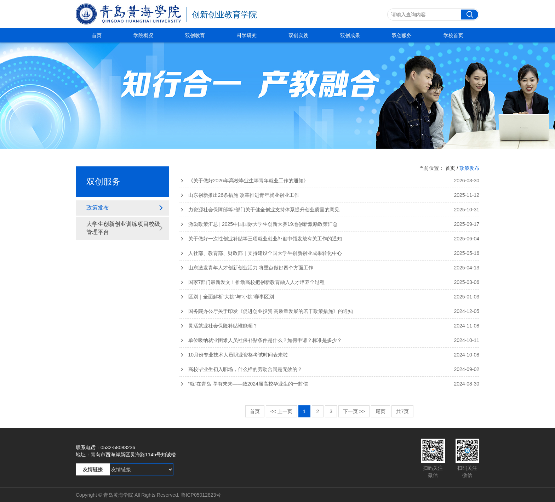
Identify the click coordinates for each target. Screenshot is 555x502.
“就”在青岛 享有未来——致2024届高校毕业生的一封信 (329, 383)
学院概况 (143, 35)
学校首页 (453, 35)
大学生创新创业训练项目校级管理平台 (125, 228)
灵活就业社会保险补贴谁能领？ (329, 325)
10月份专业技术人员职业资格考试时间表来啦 (329, 354)
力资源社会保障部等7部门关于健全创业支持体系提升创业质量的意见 (329, 209)
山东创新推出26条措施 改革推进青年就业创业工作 (329, 195)
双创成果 (350, 35)
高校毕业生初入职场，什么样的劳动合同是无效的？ (329, 369)
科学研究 (247, 35)
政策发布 (125, 208)
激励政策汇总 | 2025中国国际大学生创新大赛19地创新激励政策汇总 (329, 224)
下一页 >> (354, 411)
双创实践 (298, 35)
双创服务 (402, 35)
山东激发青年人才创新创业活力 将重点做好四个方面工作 (329, 267)
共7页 (402, 411)
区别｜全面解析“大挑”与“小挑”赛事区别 (329, 296)
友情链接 (93, 469)
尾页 (380, 411)
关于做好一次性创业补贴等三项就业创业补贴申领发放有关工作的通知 (329, 238)
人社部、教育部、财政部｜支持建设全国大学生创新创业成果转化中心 (329, 253)
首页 (97, 35)
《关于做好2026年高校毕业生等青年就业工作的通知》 (329, 180)
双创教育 (195, 35)
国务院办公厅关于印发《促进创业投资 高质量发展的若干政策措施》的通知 (329, 311)
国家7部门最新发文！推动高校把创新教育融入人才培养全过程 (329, 282)
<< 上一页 (281, 411)
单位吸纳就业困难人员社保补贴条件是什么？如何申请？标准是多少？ (329, 340)
